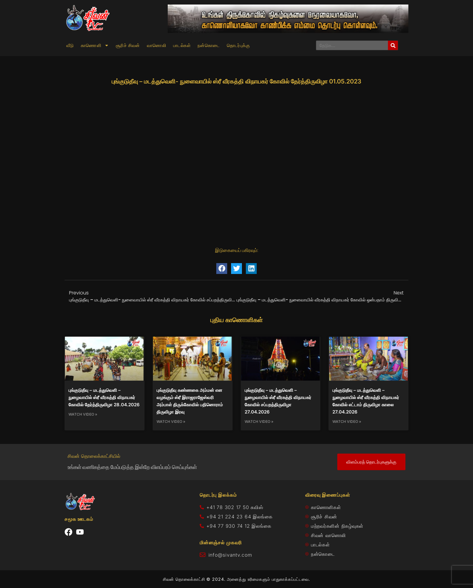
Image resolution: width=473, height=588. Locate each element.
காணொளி (95, 45)
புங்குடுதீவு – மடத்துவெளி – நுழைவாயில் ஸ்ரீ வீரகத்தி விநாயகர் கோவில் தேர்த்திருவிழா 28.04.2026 (104, 397)
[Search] (393, 45)
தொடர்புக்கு (238, 45)
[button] (221, 268)
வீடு (70, 45)
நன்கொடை (209, 45)
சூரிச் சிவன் (128, 45)
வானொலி (156, 45)
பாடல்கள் (182, 45)
